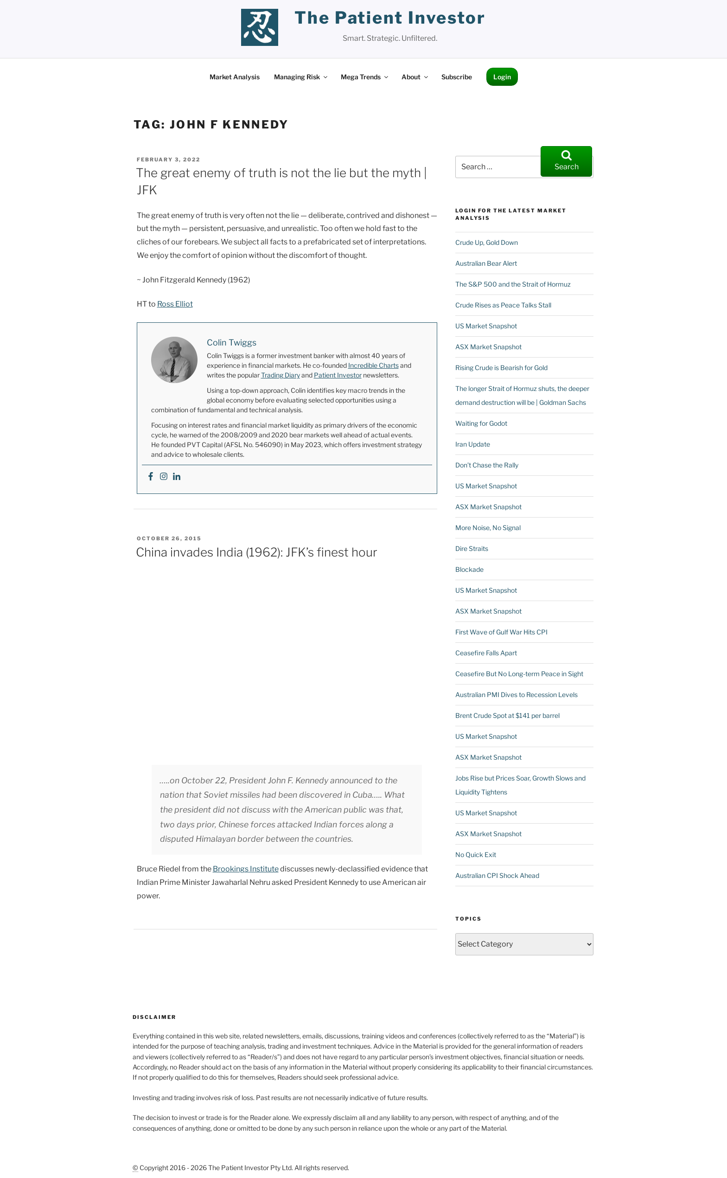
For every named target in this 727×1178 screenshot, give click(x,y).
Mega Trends (365, 40)
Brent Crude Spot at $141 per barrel (507, 678)
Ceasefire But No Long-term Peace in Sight (519, 636)
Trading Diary (280, 338)
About (415, 40)
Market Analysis (235, 40)
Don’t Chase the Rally (486, 428)
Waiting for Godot (481, 386)
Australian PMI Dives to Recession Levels (516, 657)
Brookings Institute (246, 831)
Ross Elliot (175, 266)
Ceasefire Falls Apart (486, 616)
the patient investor (390, 17)
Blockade (469, 532)
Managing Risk (301, 40)
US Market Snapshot (486, 289)
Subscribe (456, 40)
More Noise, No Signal (488, 490)
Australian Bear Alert (486, 226)
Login (502, 40)
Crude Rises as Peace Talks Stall (503, 268)
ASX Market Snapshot (488, 310)
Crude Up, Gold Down (486, 205)
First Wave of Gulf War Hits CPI (501, 595)
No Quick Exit (475, 817)
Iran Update (472, 407)
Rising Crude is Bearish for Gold (501, 330)
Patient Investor (338, 338)
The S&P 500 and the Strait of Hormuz (513, 247)
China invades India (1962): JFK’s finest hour (256, 515)
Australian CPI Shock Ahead (497, 838)
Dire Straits (471, 511)
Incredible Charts (373, 328)
